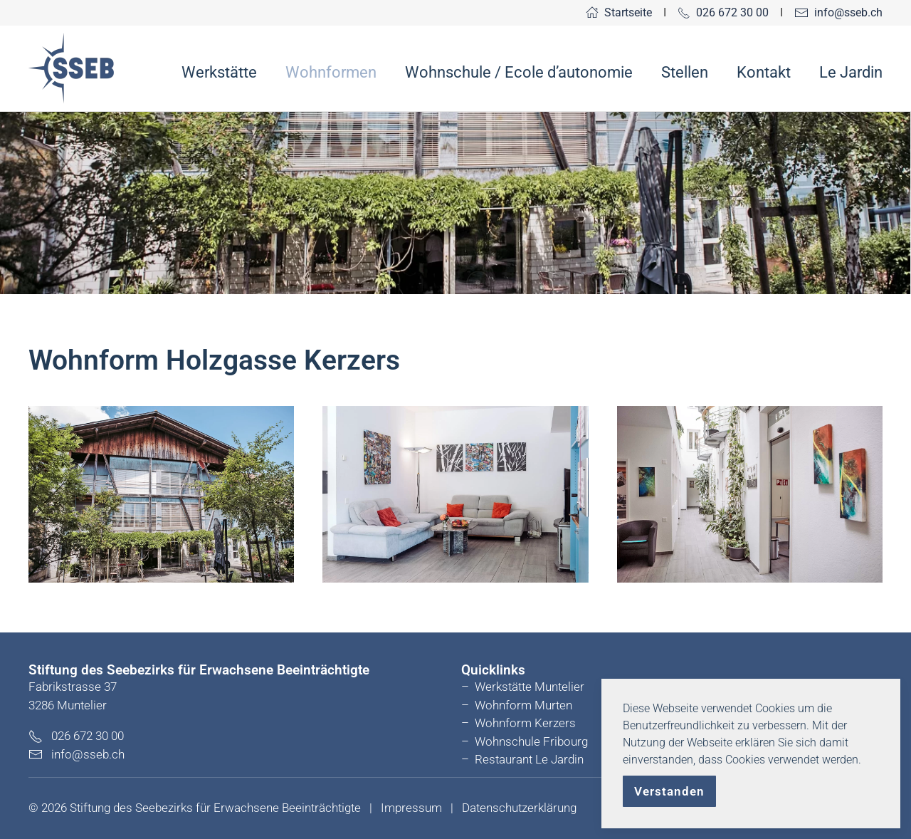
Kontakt (764, 72)
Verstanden (669, 791)
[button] (161, 494)
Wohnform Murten (523, 705)
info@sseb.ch (838, 12)
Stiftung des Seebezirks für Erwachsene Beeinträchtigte (215, 808)
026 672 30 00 (723, 12)
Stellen (684, 72)
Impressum (411, 808)
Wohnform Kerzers (525, 723)
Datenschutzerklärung (519, 808)
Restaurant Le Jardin (529, 759)
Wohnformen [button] (330, 72)
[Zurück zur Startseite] (71, 68)
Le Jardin (851, 72)
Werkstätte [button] (219, 72)
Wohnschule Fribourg (531, 741)
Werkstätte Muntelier (529, 686)
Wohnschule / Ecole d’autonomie (519, 72)
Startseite (619, 12)
